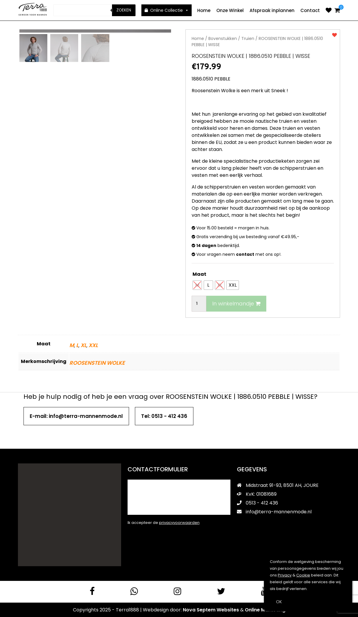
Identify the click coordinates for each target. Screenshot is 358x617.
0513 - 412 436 (257, 502)
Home (203, 10)
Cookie (303, 575)
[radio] (197, 284)
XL (83, 345)
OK (279, 601)
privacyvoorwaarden (179, 522)
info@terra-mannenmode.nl (274, 511)
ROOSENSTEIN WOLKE (97, 362)
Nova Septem (199, 609)
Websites (228, 609)
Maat (199, 273)
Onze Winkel (230, 10)
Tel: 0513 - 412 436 (164, 415)
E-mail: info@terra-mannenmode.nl (76, 415)
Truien (247, 38)
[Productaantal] (199, 303)
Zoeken (123, 10)
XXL (93, 345)
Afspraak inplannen (272, 10)
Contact (310, 10)
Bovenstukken (222, 38)
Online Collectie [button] (169, 10)
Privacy (285, 575)
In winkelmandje (236, 303)
